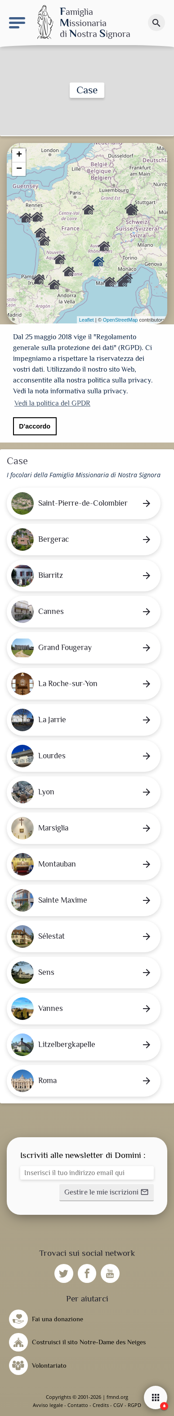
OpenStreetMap (120, 320)
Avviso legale (48, 1405)
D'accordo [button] (34, 426)
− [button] (19, 169)
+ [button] (19, 155)
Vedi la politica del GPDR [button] (52, 403)
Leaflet (86, 320)
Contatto (77, 1405)
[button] (106, 1192)
